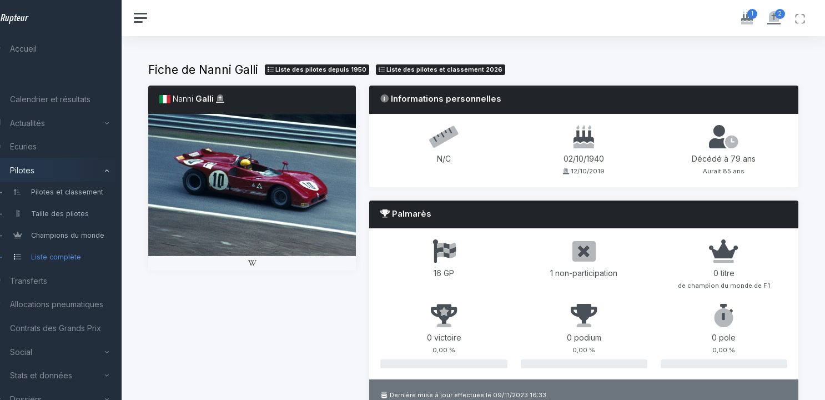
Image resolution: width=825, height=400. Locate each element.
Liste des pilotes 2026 (465, 69)
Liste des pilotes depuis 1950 (342, 69)
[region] (73, 200)
